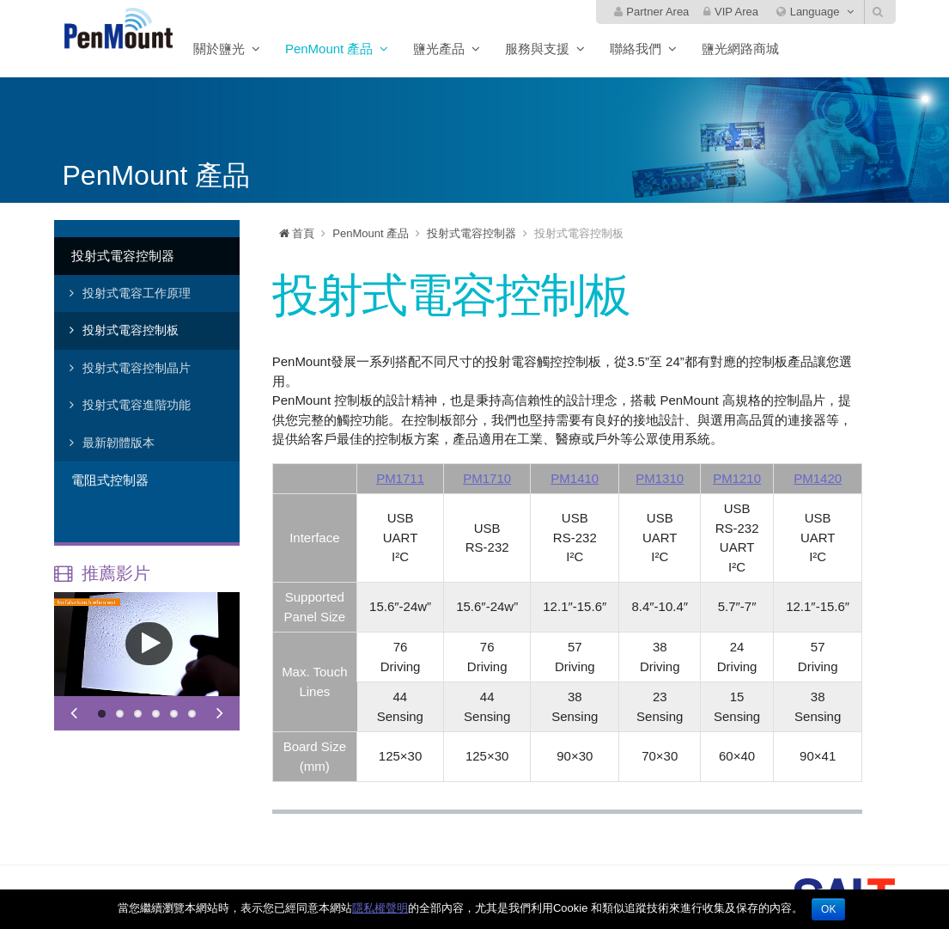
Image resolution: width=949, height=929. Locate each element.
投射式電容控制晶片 (136, 368)
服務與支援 (579, 48)
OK (828, 909)
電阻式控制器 (110, 480)
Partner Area (652, 11)
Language (807, 11)
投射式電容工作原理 (136, 293)
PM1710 (487, 478)
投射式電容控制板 (130, 330)
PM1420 (818, 478)
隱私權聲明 (380, 907)
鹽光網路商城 (782, 48)
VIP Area (730, 11)
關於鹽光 (261, 48)
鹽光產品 (481, 48)
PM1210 (737, 478)
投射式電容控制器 (122, 255)
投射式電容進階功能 (136, 405)
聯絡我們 (677, 48)
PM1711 (400, 478)
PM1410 (575, 478)
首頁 (297, 233)
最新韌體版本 (118, 442)
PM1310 (660, 478)
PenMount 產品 (371, 48)
